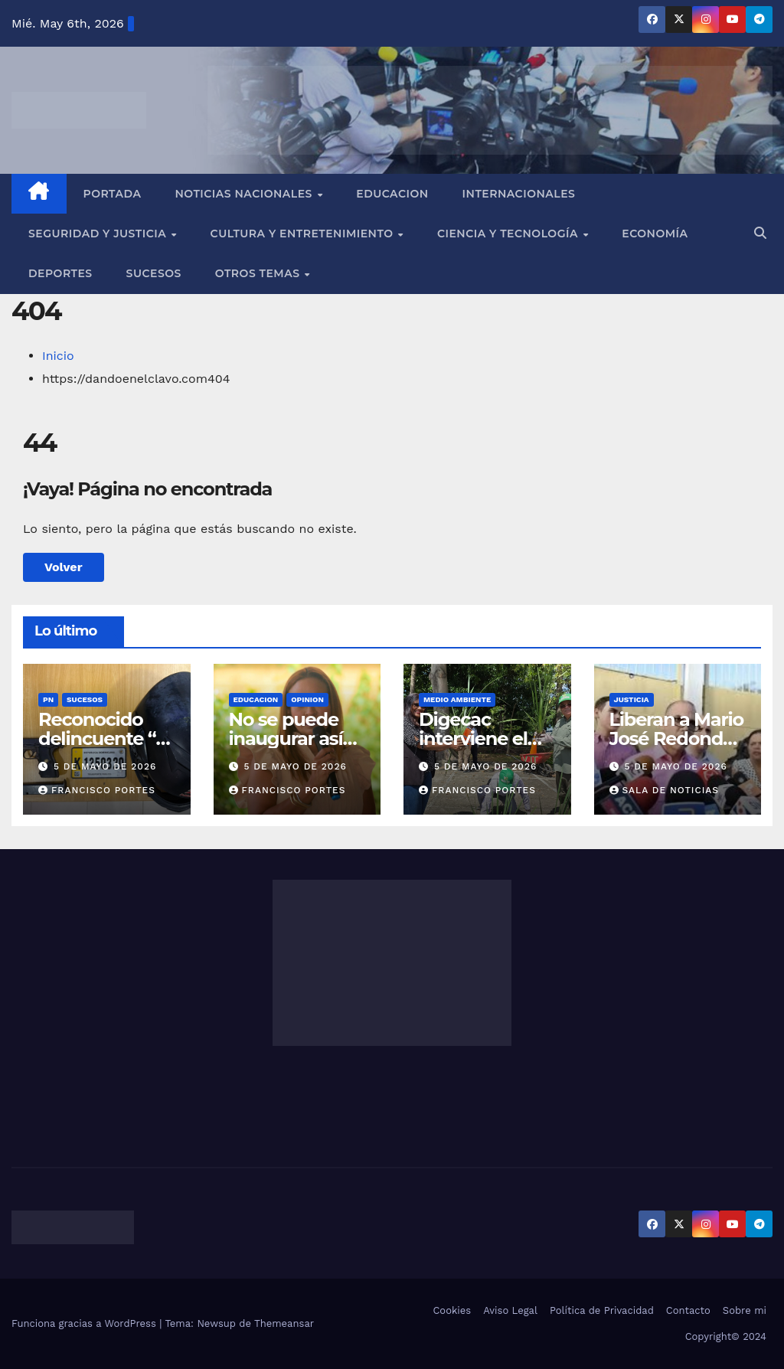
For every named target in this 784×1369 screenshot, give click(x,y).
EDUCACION (392, 194)
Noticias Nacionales (245, 194)
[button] (760, 233)
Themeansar (284, 1323)
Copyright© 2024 (725, 1336)
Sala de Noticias (664, 790)
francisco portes (96, 790)
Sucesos (153, 273)
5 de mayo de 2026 (105, 766)
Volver (63, 567)
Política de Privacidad (602, 1310)
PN (48, 699)
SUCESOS (85, 699)
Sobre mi (744, 1310)
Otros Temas (259, 273)
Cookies (452, 1310)
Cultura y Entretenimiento (304, 233)
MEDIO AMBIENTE (457, 699)
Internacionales (519, 194)
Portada (112, 194)
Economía (655, 233)
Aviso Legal (510, 1310)
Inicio (58, 355)
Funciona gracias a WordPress (85, 1323)
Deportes (60, 273)
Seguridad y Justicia (99, 233)
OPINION (307, 699)
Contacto (688, 1310)
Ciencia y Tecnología (509, 233)
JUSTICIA (631, 699)
